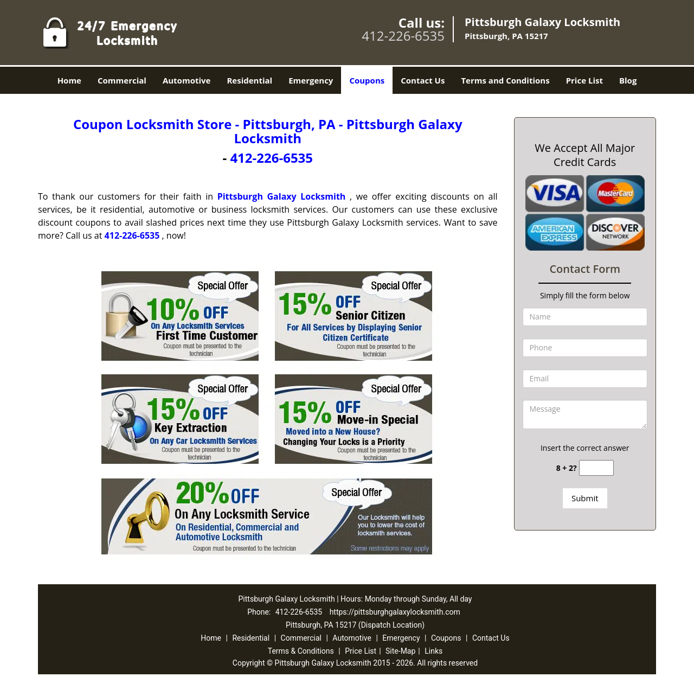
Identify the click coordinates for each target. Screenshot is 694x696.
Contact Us (423, 80)
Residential (249, 80)
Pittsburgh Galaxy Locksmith (281, 196)
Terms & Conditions (301, 651)
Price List (584, 80)
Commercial (122, 80)
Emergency (310, 80)
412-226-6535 (403, 35)
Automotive (187, 80)
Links (433, 651)
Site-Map (400, 651)
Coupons (366, 80)
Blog (628, 80)
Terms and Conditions (505, 80)
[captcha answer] (596, 468)
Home (69, 80)
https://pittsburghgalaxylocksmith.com (395, 612)
